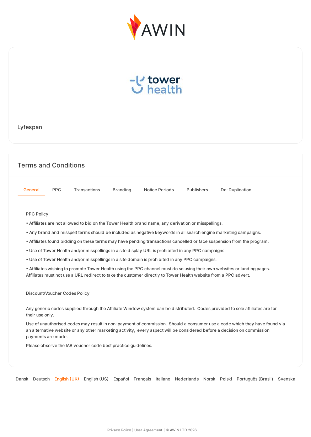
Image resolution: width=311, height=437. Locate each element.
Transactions (87, 189)
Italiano (163, 379)
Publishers (197, 189)
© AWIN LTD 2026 (181, 430)
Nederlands (187, 379)
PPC (56, 189)
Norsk (209, 379)
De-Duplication (236, 189)
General (31, 189)
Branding (122, 189)
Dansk (22, 379)
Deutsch (41, 379)
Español (121, 379)
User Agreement (148, 430)
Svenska (286, 379)
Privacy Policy (119, 430)
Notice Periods (159, 189)
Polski (226, 379)
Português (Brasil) (255, 379)
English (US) (96, 379)
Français (142, 379)
